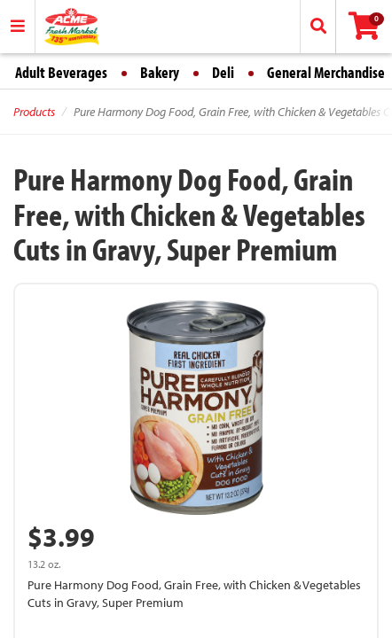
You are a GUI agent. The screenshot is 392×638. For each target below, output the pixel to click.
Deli (223, 72)
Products (34, 112)
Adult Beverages (61, 72)
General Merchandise (326, 72)
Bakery (159, 72)
